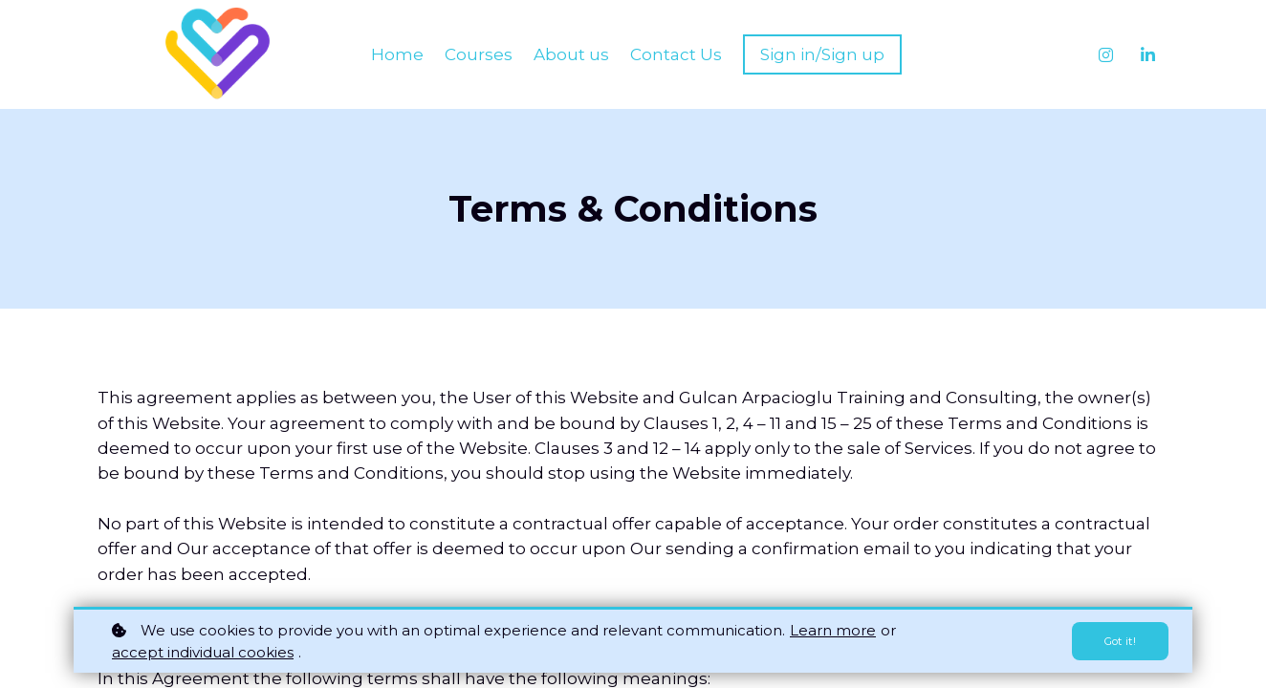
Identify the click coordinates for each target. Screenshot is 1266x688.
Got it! (1116, 641)
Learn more (833, 630)
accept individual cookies (203, 652)
